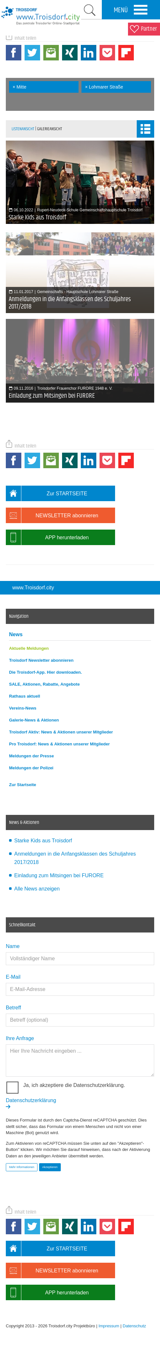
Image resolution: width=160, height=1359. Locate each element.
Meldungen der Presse (31, 755)
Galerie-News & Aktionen (34, 720)
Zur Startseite (22, 784)
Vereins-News (23, 708)
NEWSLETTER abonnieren (52, 515)
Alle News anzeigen (37, 888)
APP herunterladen (47, 537)
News (16, 634)
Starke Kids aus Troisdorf (43, 840)
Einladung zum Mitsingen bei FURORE (59, 875)
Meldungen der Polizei (31, 767)
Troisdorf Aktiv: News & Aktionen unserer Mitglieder (61, 732)
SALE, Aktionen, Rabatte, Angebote (44, 684)
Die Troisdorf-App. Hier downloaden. (45, 672)
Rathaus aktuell (24, 696)
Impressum (109, 1325)
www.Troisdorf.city (33, 587)
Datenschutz (134, 1325)
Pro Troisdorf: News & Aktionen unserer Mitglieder (59, 744)
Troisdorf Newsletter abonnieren (41, 660)
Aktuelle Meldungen (29, 648)
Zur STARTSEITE (46, 493)
